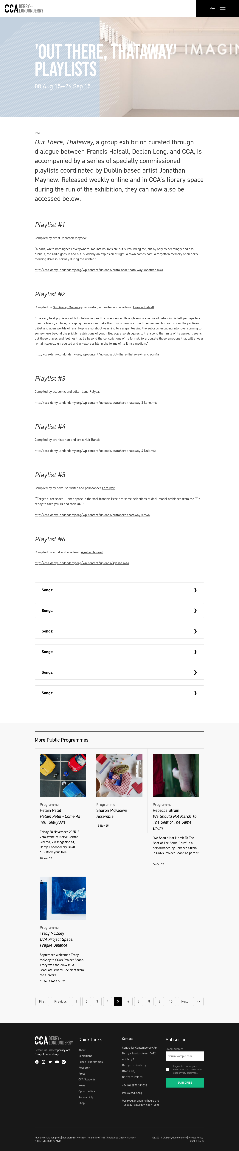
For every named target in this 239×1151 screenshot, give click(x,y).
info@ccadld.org (132, 1093)
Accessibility (86, 1097)
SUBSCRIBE (185, 1083)
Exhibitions (85, 1056)
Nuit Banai (92, 439)
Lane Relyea (90, 391)
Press (81, 1074)
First (42, 1001)
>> (198, 1001)
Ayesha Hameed (92, 552)
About (82, 1050)
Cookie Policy (197, 1141)
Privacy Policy (195, 1137)
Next (184, 1001)
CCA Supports (86, 1079)
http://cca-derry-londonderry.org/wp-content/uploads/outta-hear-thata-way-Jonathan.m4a (99, 270)
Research (84, 1068)
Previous (60, 1001)
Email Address (174, 1049)
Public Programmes (90, 1062)
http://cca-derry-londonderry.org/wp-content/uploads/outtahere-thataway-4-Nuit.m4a (95, 450)
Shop (81, 1103)
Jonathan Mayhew (73, 238)
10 (171, 1001)
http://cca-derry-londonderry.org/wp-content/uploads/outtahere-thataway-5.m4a (92, 515)
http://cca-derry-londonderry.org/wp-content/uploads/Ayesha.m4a (82, 563)
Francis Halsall (143, 307)
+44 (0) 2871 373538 (134, 1085)
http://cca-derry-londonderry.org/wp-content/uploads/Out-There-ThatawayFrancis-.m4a (97, 354)
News (81, 1085)
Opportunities (86, 1091)
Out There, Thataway (64, 142)
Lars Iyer (108, 488)
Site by (54, 1141)
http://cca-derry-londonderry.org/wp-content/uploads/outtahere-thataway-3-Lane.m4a (96, 402)
